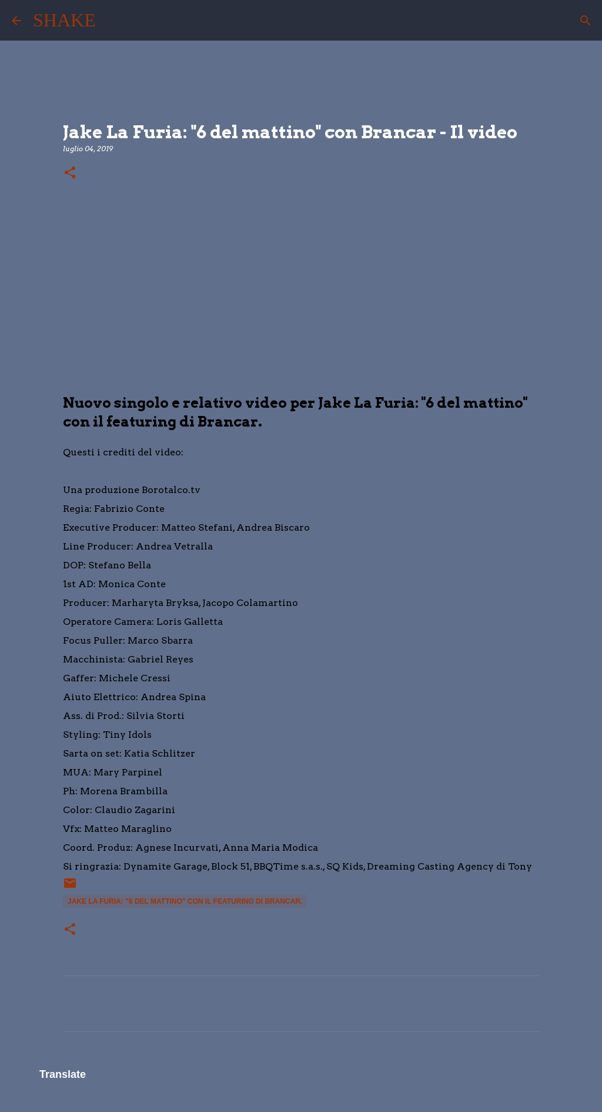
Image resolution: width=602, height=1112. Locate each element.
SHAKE (64, 20)
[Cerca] (112, 20)
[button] (70, 173)
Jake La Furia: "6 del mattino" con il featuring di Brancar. (185, 901)
